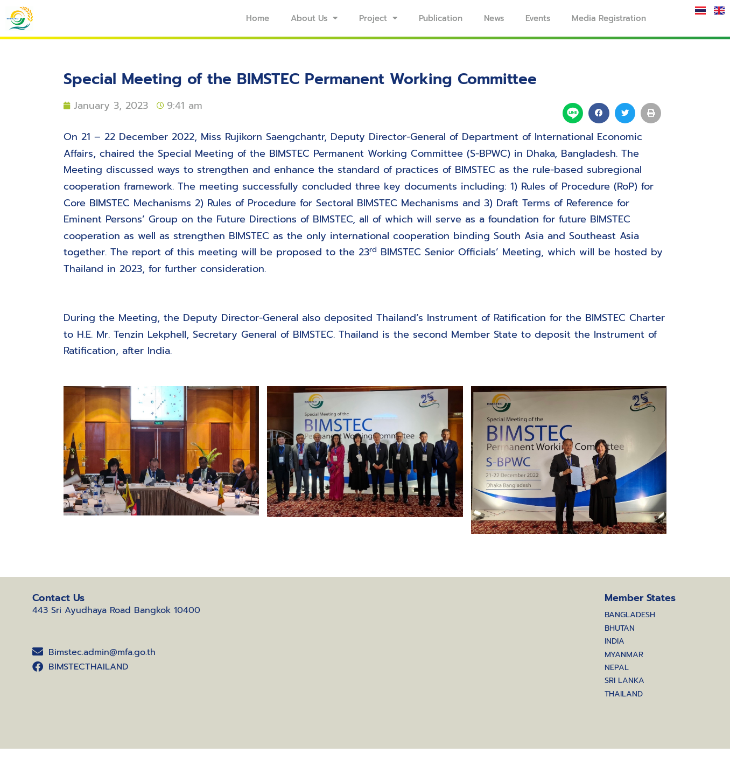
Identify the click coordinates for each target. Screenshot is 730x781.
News (494, 18)
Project (378, 18)
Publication (440, 18)
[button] (598, 113)
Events (537, 18)
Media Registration (609, 18)
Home (257, 18)
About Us (314, 18)
